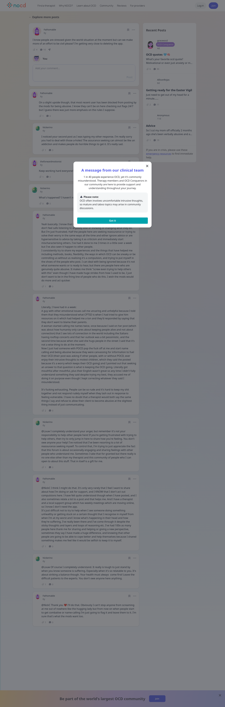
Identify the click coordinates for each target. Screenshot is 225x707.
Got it (112, 220)
